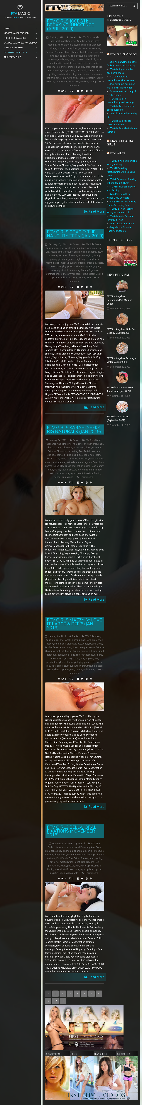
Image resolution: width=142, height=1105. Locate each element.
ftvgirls (53, 56)
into (71, 59)
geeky (58, 455)
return (80, 466)
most (74, 63)
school (70, 70)
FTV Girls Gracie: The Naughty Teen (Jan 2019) (75, 233)
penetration (52, 662)
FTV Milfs (117, 153)
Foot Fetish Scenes (78, 858)
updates (65, 669)
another (88, 444)
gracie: (71, 259)
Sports (64, 469)
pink (78, 67)
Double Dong (95, 643)
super (72, 666)
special (58, 869)
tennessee (96, 74)
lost (88, 655)
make (99, 655)
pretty (92, 662)
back (100, 444)
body (100, 248)
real (64, 70)
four (93, 451)
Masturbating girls (120, 142)
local (62, 458)
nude (89, 63)
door (82, 447)
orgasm (51, 67)
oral (82, 658)
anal (57, 41)
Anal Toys (82, 41)
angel (91, 41)
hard (92, 455)
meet (48, 462)
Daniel (73, 37)
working (84, 81)
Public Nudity (54, 70)
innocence (93, 56)
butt (60, 252)
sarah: (100, 466)
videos (64, 81)
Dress (75, 647)
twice (76, 78)
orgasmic (91, 263)
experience (85, 48)
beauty (50, 643)
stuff (79, 74)
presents (90, 67)
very (57, 81)
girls (72, 56)
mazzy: (69, 658)
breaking (81, 45)
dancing (92, 252)
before (57, 643)
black (60, 45)
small (84, 70)
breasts (58, 447)
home (99, 455)
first (82, 52)
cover (76, 447)
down (75, 48)
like (76, 59)
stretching (71, 74)
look (93, 59)
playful (83, 865)
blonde (67, 45)
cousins (62, 48)
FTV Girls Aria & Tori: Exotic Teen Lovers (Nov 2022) (120, 389)
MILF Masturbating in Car (122, 223)
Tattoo (98, 469)
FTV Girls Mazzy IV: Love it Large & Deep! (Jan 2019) (74, 623)
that (48, 78)
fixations (51, 858)
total (64, 78)
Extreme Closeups (54, 52)
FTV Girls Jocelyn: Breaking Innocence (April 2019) (70, 24)
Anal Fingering (68, 41)
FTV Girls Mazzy (93, 636)
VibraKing (72, 277)
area (97, 41)
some (91, 70)
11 (62, 1001)
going (75, 455)
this (53, 78)
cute (69, 48)
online (96, 63)
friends (94, 52)
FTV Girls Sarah (93, 440)
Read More (96, 211)
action (55, 248)
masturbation (56, 63)
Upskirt (91, 78)
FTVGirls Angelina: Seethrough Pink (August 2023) (119, 300)
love (99, 59)
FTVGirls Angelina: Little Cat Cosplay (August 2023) (121, 331)
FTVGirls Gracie (93, 244)
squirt (98, 70)
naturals (71, 462)
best (50, 447)
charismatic (80, 851)
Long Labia (84, 59)
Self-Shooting (81, 266)
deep (85, 643)
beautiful (52, 45)
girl (67, 56)
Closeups (97, 45)
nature (79, 462)
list (52, 458)
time (58, 78)
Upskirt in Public (59, 277)
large (84, 259)
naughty (72, 263)
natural (82, 63)
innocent (52, 59)
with (77, 81)
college (52, 48)
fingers (75, 52)
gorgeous (84, 455)
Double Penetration (55, 647)
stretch (61, 74)
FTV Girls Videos (123, 54)
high (84, 56)
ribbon (87, 466)
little (57, 458)
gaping (61, 56)
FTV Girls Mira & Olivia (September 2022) (118, 418)
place (56, 466)
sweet (86, 74)
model (67, 63)
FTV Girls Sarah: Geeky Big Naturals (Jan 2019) (74, 429)
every (82, 647)
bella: (53, 851)
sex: (77, 70)
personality (53, 865)
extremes (83, 255)
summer (70, 274)
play (83, 67)
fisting (97, 255)
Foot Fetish (84, 451)
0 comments (86, 477)
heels (60, 655)
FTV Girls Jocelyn (91, 37)
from (101, 52)
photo (64, 67)
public (99, 67)
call (89, 45)
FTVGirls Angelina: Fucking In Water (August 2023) (121, 360)
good (78, 56)
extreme (96, 48)
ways (71, 81)
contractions (80, 252)
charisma (68, 851)
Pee (58, 67)
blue (74, 45)
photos (71, 67)
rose (94, 466)
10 (55, 1001)
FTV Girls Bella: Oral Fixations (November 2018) (71, 831)
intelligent (63, 59)
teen (78, 274)
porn (86, 662)
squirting (51, 74)
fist (90, 255)
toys (69, 78)
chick (90, 851)
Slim (91, 266)
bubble (53, 252)
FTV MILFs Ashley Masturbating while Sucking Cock (121, 172)
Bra (47, 252)
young (92, 81)
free (87, 52)
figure (68, 52)
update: (83, 78)
